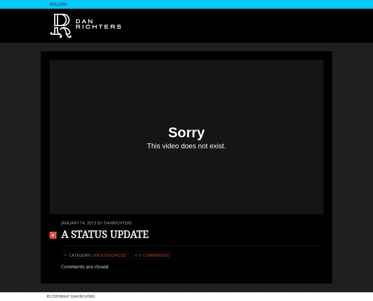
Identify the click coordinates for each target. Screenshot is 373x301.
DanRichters (118, 223)
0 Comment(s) (154, 255)
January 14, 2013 (78, 223)
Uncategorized (109, 255)
